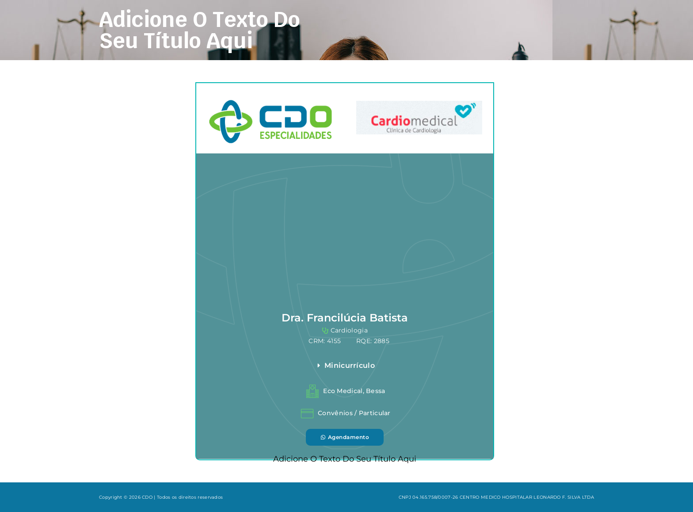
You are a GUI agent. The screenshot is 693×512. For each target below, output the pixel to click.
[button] (400, 365)
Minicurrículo (349, 365)
